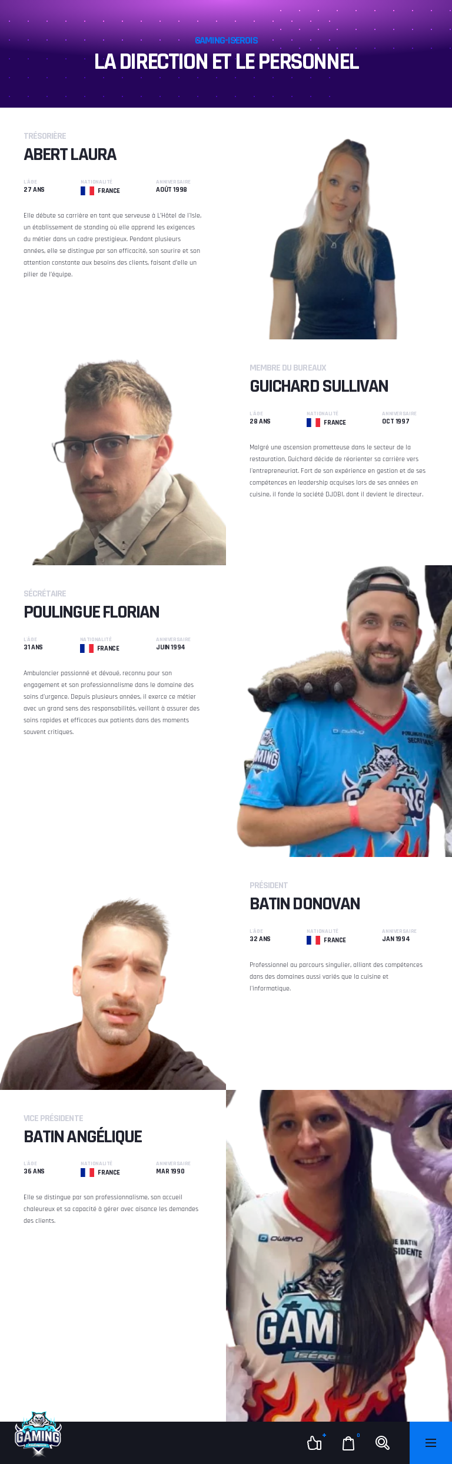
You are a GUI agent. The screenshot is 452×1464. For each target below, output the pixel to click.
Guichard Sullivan (319, 386)
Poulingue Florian (91, 612)
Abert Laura (70, 154)
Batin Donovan (305, 904)
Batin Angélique (82, 1137)
